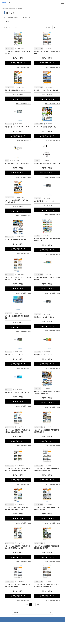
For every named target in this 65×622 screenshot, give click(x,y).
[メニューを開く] (62, 3)
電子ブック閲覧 (18, 58)
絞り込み (9, 22)
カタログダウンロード (18, 63)
